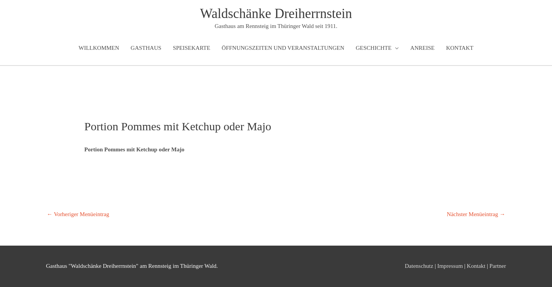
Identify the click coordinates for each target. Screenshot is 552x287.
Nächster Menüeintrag (476, 214)
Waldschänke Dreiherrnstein (276, 13)
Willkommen (99, 48)
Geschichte (373, 48)
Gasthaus (146, 48)
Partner (498, 266)
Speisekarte (191, 48)
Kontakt (459, 48)
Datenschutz (419, 266)
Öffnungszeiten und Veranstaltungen (283, 48)
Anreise (422, 48)
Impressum (450, 266)
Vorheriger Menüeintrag (78, 214)
